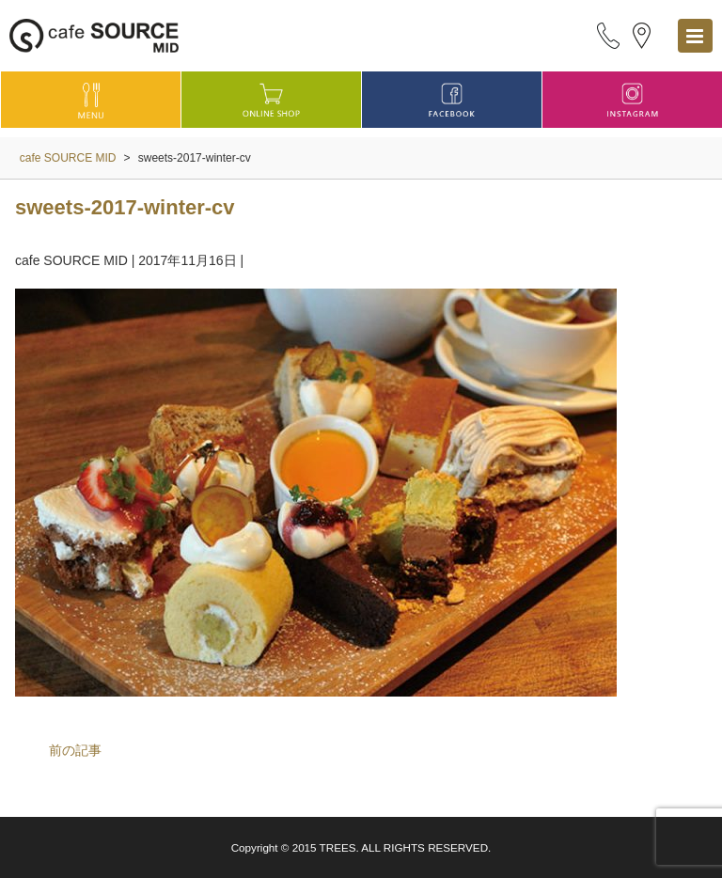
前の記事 (75, 750)
